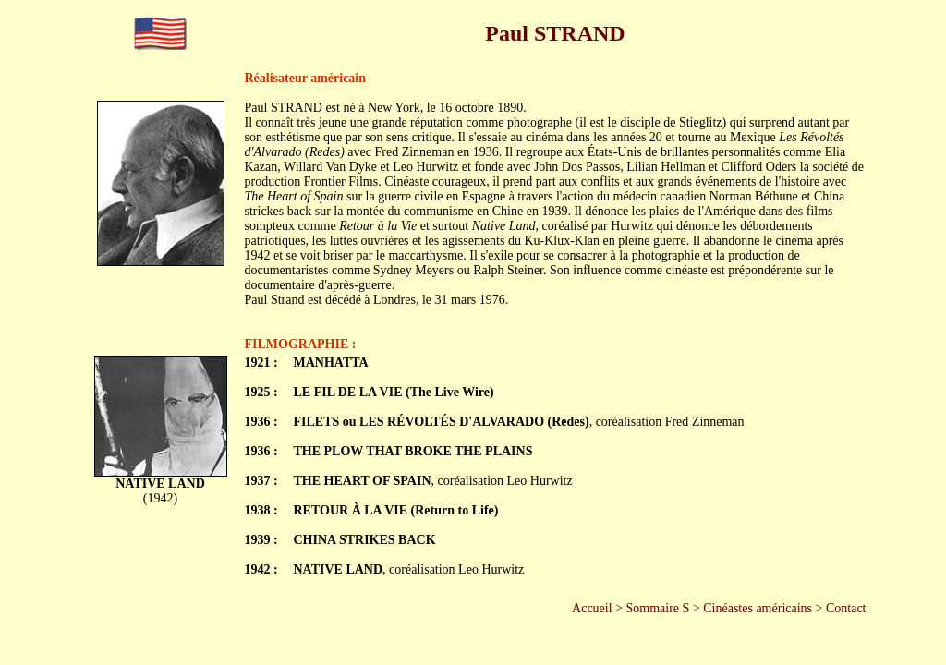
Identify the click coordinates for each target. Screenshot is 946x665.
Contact (846, 608)
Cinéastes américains (757, 608)
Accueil (592, 608)
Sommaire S (658, 608)
